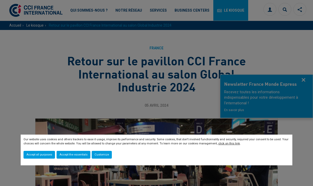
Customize (102, 154)
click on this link (229, 143)
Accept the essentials (73, 154)
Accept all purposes (39, 154)
